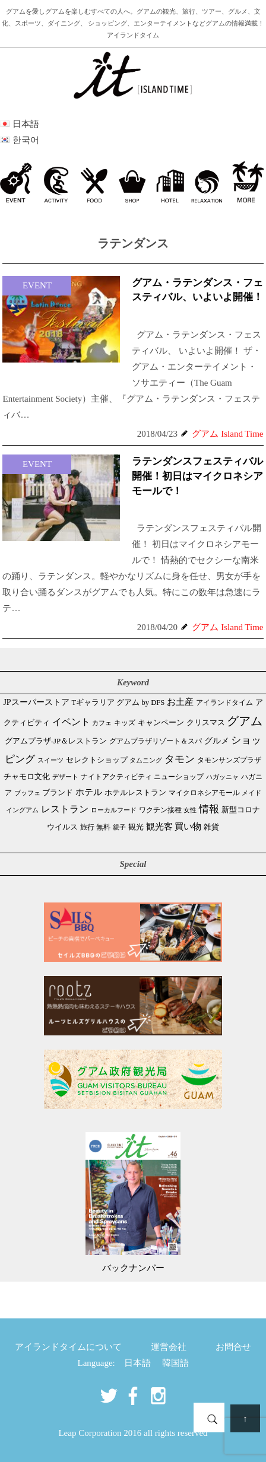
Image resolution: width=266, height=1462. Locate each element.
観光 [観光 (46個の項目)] (136, 827)
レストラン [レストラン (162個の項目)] (64, 809)
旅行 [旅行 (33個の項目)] (87, 827)
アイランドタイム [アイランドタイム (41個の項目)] (224, 702)
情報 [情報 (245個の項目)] (209, 809)
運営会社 (168, 1347)
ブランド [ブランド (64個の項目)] (57, 792)
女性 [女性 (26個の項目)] (190, 809)
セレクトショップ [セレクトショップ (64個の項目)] (97, 759)
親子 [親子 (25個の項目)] (119, 827)
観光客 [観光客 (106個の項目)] (159, 826)
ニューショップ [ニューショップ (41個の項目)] (179, 777)
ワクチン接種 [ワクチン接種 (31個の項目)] (160, 810)
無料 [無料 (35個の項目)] (103, 827)
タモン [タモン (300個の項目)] (179, 759)
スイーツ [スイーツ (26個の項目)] (50, 760)
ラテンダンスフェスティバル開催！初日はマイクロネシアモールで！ (197, 476)
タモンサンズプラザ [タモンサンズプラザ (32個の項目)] (229, 760)
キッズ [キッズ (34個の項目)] (124, 723)
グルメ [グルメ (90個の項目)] (216, 740)
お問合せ (233, 1347)
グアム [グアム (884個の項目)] (244, 720)
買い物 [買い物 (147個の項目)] (188, 826)
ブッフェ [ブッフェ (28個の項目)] (27, 792)
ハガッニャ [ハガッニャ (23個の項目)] (222, 776)
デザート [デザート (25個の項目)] (65, 776)
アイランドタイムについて (68, 1347)
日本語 (137, 1363)
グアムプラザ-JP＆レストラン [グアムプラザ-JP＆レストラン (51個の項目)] (56, 741)
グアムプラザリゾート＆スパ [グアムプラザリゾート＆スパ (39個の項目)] (155, 741)
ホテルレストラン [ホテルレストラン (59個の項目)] (135, 792)
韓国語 (175, 1363)
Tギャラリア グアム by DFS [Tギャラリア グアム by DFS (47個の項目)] (117, 702)
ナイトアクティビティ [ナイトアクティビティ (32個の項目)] (116, 777)
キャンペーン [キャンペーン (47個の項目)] (161, 723)
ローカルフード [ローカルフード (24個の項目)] (114, 809)
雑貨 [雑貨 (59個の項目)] (211, 826)
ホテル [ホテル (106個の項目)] (88, 792)
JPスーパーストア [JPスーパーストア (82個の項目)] (36, 702)
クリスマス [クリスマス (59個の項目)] (205, 722)
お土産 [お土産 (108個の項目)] (180, 702)
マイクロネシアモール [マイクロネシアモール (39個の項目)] (204, 793)
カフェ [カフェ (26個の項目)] (102, 722)
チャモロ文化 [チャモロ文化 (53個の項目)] (27, 776)
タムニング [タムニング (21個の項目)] (145, 760)
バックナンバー (133, 1268)
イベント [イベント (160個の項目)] (71, 722)
